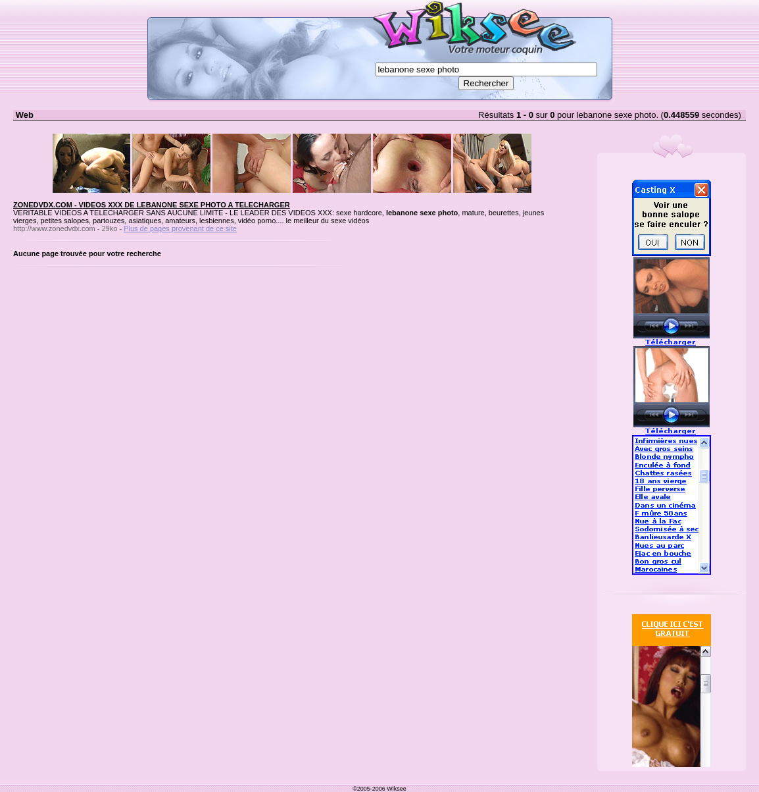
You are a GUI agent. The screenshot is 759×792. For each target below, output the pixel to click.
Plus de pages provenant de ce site (180, 228)
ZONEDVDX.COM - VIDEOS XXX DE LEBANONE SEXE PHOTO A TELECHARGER (151, 205)
